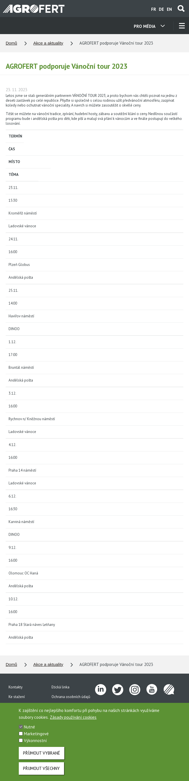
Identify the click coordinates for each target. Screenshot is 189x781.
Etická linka (60, 687)
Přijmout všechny (41, 772)
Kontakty (15, 687)
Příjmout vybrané (41, 757)
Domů (11, 43)
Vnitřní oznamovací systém (73, 706)
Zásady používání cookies (73, 721)
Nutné (29, 731)
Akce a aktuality (48, 43)
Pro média (17, 706)
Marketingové (36, 737)
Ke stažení (17, 696)
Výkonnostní (35, 744)
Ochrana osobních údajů (71, 696)
